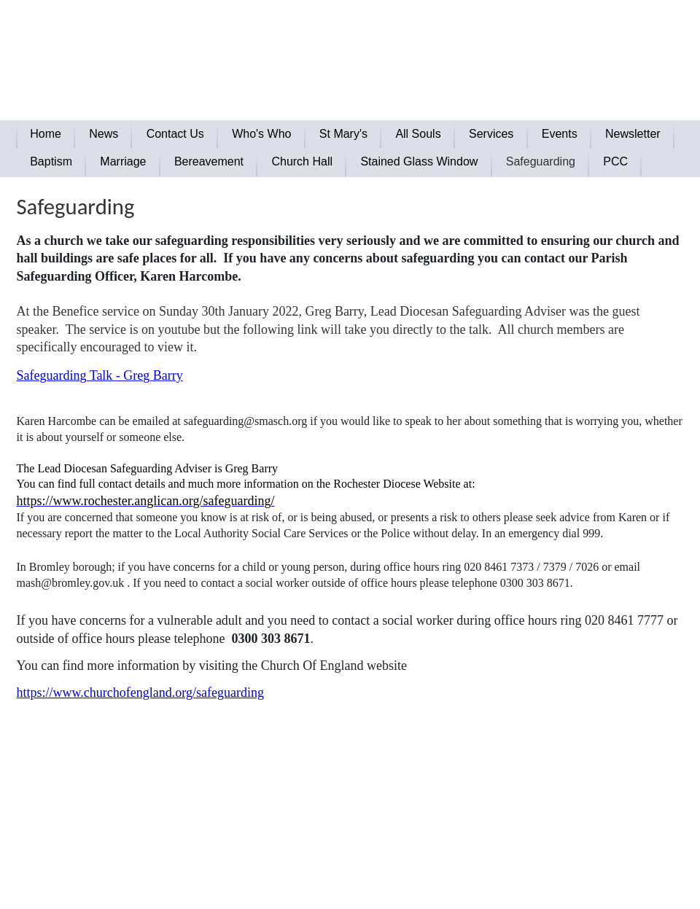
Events (560, 134)
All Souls (417, 134)
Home (45, 134)
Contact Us (175, 134)
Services (491, 134)
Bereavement (209, 161)
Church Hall (301, 161)
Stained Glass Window (419, 161)
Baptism (51, 161)
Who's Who (261, 134)
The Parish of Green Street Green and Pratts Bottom (261, 33)
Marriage (123, 161)
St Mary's (343, 134)
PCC (615, 161)
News (103, 134)
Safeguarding (540, 161)
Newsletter (633, 134)
